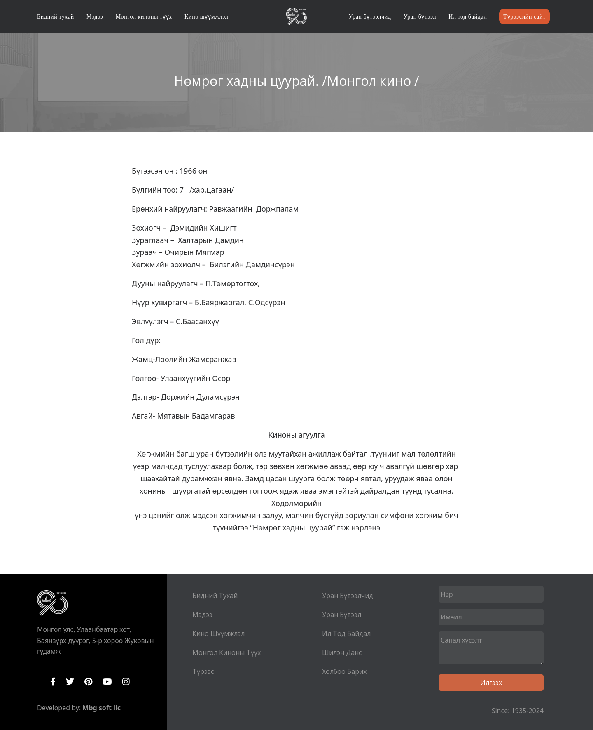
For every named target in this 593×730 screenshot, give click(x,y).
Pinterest (88, 682)
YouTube (107, 682)
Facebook (53, 682)
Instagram (126, 682)
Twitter (70, 682)
